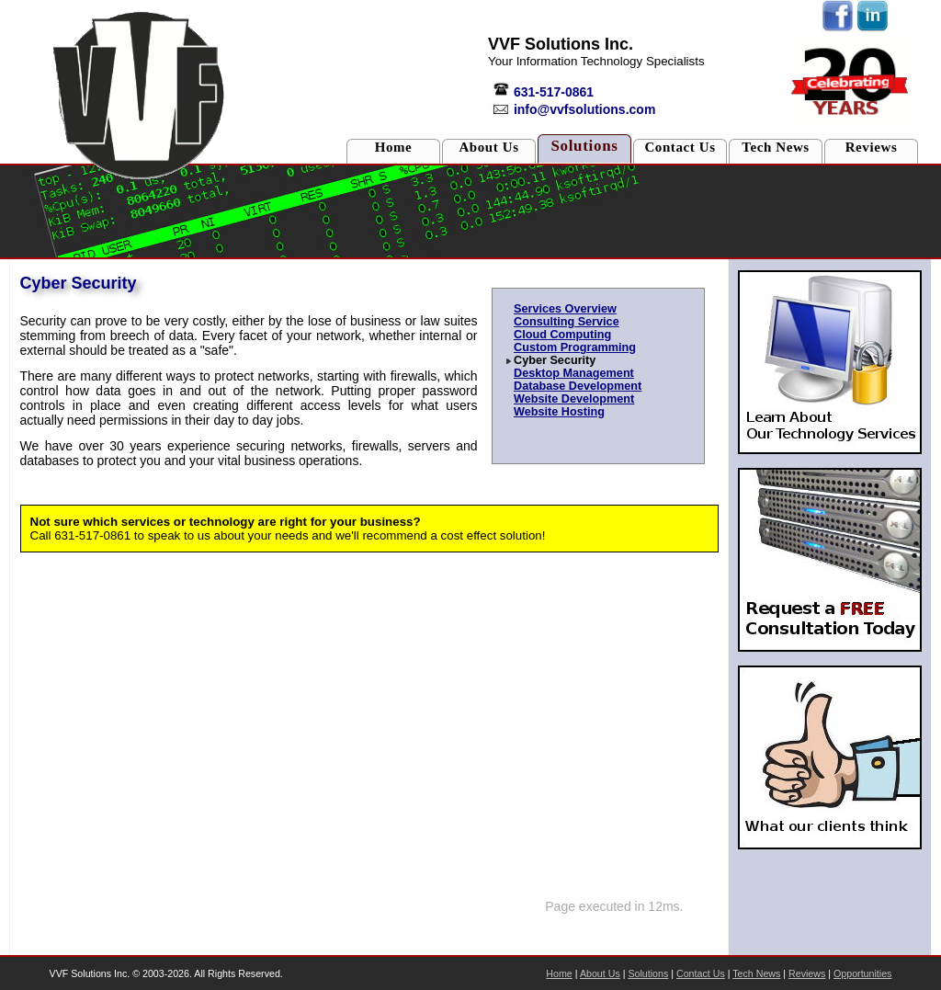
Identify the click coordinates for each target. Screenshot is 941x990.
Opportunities (862, 973)
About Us (488, 147)
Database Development (577, 386)
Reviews (871, 147)
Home (394, 147)
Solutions (584, 145)
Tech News (776, 147)
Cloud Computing (562, 334)
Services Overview (565, 308)
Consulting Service (566, 321)
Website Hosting (559, 411)
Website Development (574, 399)
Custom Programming (575, 347)
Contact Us (679, 147)
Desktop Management (574, 373)
